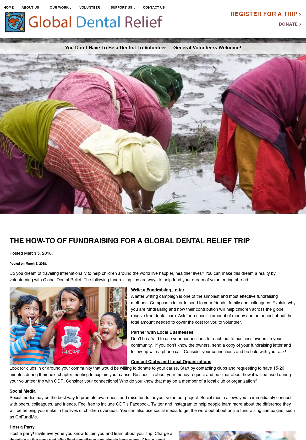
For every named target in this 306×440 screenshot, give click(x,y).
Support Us (121, 7)
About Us (30, 7)
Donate (290, 24)
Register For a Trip (265, 14)
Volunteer (89, 7)
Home (9, 7)
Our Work (59, 7)
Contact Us (154, 7)
